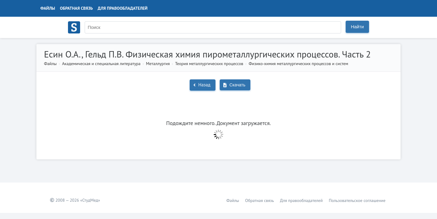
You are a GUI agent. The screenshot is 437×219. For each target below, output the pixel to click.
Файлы (47, 8)
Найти (357, 26)
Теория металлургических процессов (209, 63)
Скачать (234, 84)
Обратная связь (76, 8)
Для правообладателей (122, 8)
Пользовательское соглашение (357, 200)
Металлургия (158, 63)
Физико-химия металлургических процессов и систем (298, 63)
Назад (202, 85)
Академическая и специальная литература (101, 63)
